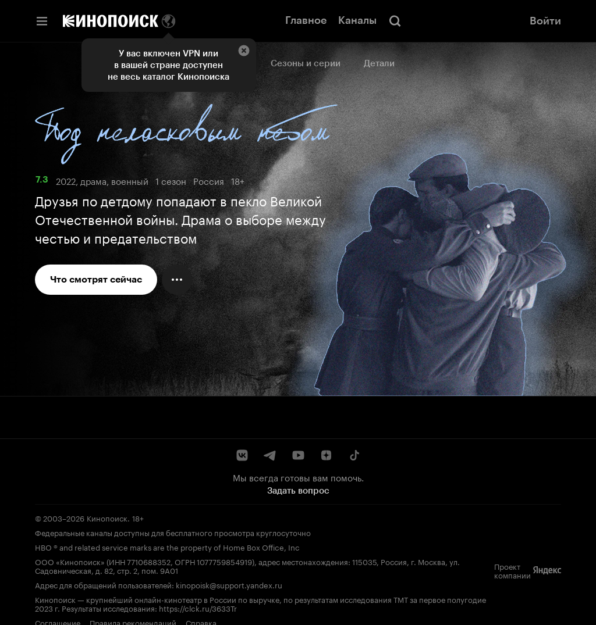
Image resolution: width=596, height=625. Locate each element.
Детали (379, 63)
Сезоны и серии (305, 63)
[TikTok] (354, 455)
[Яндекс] (547, 570)
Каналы (357, 20)
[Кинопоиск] (110, 21)
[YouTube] (298, 455)
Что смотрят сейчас (96, 279)
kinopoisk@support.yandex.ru (229, 584)
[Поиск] (395, 21)
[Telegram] (270, 455)
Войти (545, 21)
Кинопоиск (107, 517)
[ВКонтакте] (242, 455)
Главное (306, 20)
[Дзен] (326, 455)
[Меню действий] (177, 280)
